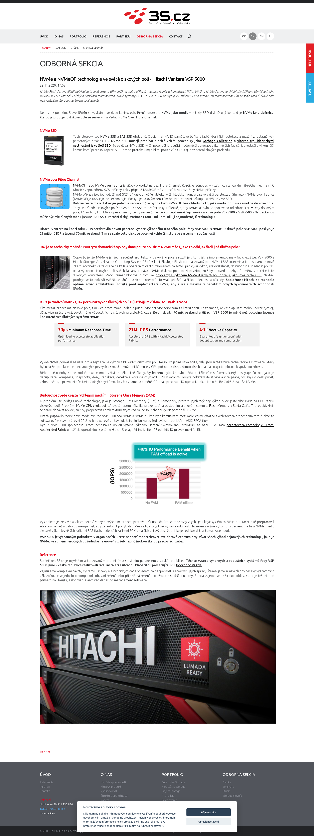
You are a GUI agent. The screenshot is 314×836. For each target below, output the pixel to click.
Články (46, 48)
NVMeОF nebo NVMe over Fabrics (98, 185)
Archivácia (168, 795)
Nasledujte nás (310, 87)
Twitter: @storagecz (52, 808)
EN (262, 36)
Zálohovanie (169, 800)
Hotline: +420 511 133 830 (56, 804)
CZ (244, 36)
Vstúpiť (310, 58)
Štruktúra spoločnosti (114, 795)
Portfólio (78, 36)
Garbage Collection (217, 141)
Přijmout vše (208, 812)
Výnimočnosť (109, 791)
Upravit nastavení (208, 821)
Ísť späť (45, 752)
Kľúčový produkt (111, 786)
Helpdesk (45, 800)
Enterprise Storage (173, 782)
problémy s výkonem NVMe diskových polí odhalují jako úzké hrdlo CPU (209, 275)
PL (270, 36)
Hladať (189, 36)
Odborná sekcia (150, 36)
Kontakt (176, 36)
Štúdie (74, 48)
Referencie (101, 36)
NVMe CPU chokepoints (93, 405)
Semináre (60, 48)
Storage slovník (93, 48)
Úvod (44, 36)
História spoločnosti (113, 782)
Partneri (123, 36)
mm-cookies (47, 813)
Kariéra (105, 800)
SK (253, 36)
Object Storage (171, 791)
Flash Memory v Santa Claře (229, 405)
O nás (59, 36)
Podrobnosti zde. (189, 565)
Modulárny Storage (173, 786)
